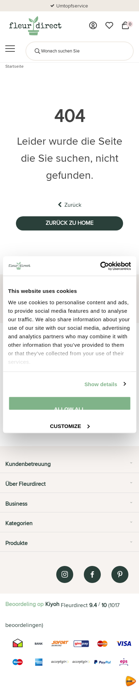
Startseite (14, 66)
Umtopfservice (72, 5)
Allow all (69, 408)
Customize (69, 425)
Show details (101, 384)
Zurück (69, 205)
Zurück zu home (69, 223)
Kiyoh (52, 604)
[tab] (69, 467)
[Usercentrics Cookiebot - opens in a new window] (100, 266)
